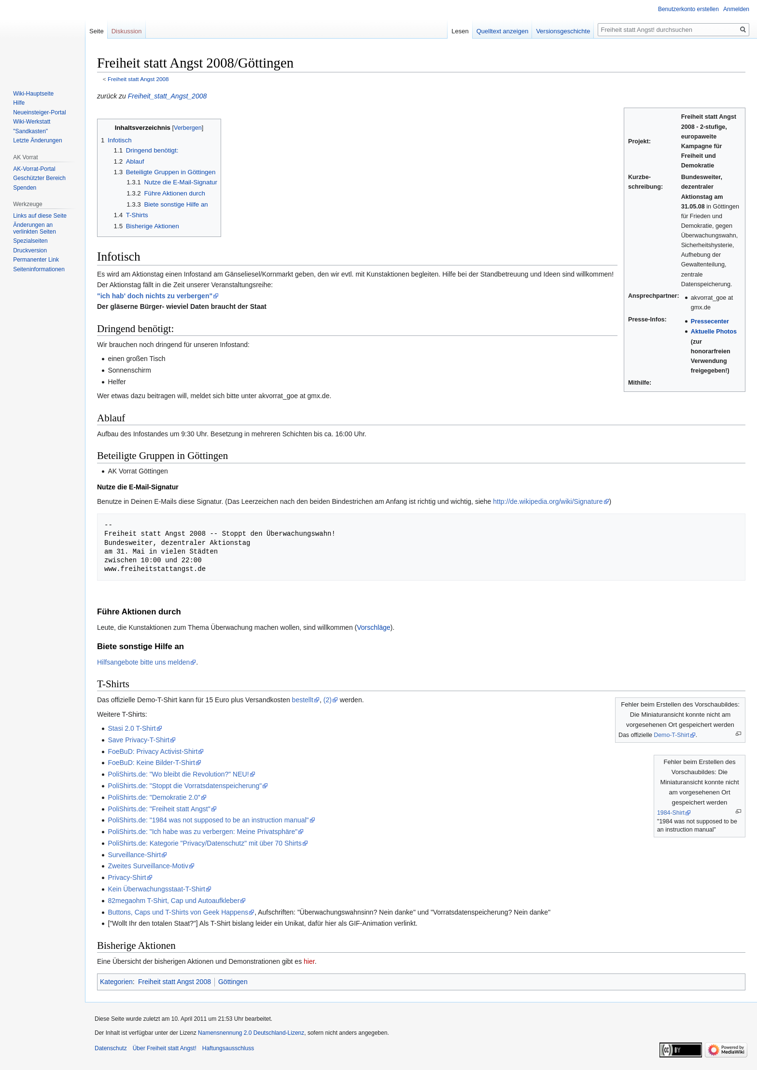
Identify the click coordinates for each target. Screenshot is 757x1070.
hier (309, 961)
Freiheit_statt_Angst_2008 (167, 96)
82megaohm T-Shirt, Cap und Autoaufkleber (173, 900)
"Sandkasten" (30, 131)
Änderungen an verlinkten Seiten (34, 228)
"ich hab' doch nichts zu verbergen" (154, 296)
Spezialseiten (30, 240)
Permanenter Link (36, 259)
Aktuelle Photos (714, 331)
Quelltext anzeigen (503, 31)
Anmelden (736, 9)
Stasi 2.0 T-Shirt (131, 728)
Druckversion (30, 250)
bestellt (302, 700)
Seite (96, 31)
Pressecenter (710, 321)
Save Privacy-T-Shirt (138, 740)
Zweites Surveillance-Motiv (148, 866)
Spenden (24, 187)
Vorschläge (373, 627)
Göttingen (233, 982)
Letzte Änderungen (37, 140)
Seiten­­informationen (39, 269)
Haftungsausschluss (228, 1048)
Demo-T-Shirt (671, 735)
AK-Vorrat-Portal (34, 169)
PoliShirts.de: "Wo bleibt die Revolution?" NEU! (178, 774)
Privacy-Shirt (127, 877)
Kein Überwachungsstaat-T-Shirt (156, 889)
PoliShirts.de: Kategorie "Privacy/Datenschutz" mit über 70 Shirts (204, 843)
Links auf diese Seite (40, 215)
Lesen (459, 31)
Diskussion (127, 31)
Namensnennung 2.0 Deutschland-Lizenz (251, 1032)
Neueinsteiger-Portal (39, 112)
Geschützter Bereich (39, 178)
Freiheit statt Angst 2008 (138, 79)
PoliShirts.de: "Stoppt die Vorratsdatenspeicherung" (185, 786)
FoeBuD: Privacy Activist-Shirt (152, 751)
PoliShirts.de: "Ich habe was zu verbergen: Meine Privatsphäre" (202, 831)
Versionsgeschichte (563, 31)
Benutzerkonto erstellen (688, 9)
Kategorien (116, 982)
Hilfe (19, 102)
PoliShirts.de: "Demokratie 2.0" (154, 797)
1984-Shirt (671, 812)
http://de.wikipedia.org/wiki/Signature (548, 501)
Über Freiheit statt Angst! (164, 1048)
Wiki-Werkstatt (31, 121)
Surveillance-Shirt (134, 855)
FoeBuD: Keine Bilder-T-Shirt (151, 762)
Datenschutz (111, 1048)
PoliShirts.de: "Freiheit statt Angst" (159, 809)
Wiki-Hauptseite (33, 93)
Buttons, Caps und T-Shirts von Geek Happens (178, 912)
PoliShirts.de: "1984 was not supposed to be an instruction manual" (208, 820)
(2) (327, 700)
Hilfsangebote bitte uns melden (143, 662)
